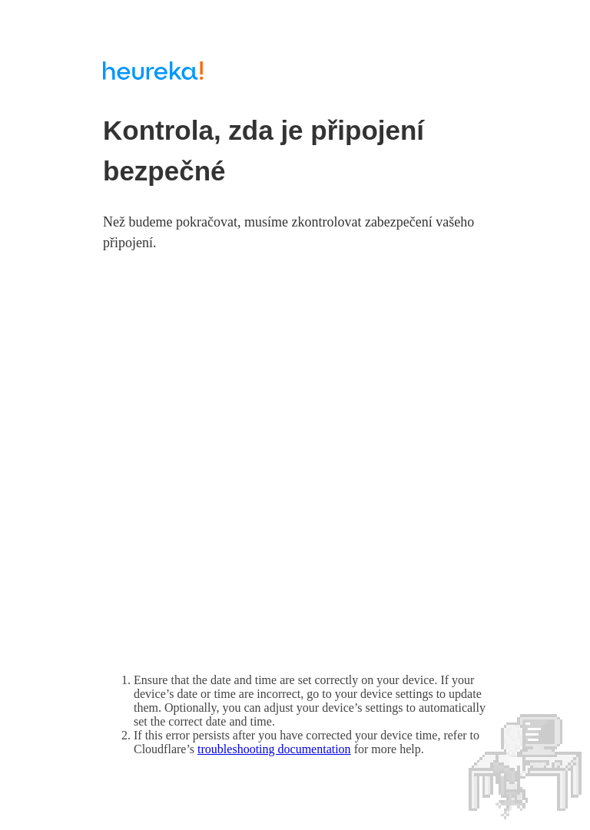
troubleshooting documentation (274, 749)
